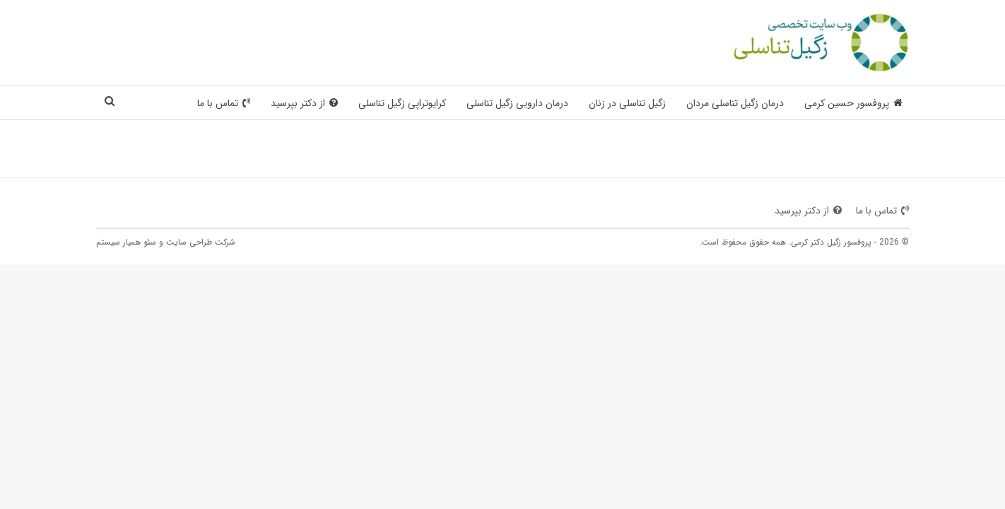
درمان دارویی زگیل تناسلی (517, 103)
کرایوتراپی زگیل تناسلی (402, 103)
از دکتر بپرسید (304, 103)
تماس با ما (223, 103)
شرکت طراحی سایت (200, 242)
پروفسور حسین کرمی (853, 103)
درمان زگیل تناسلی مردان (735, 103)
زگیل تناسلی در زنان (627, 103)
